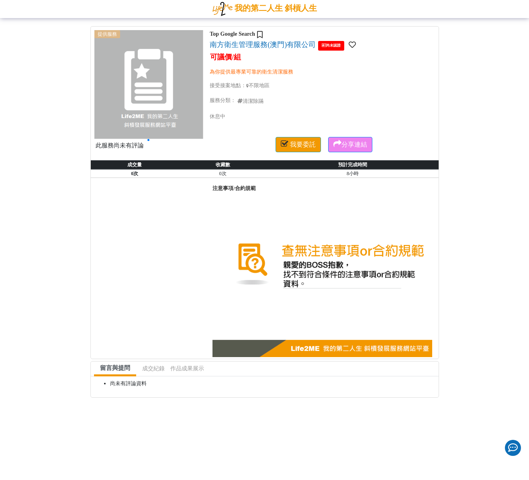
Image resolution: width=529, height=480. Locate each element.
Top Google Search (232, 34)
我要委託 (298, 144)
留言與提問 (115, 368)
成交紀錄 (153, 369)
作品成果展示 (187, 369)
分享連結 (350, 144)
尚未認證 (331, 45)
